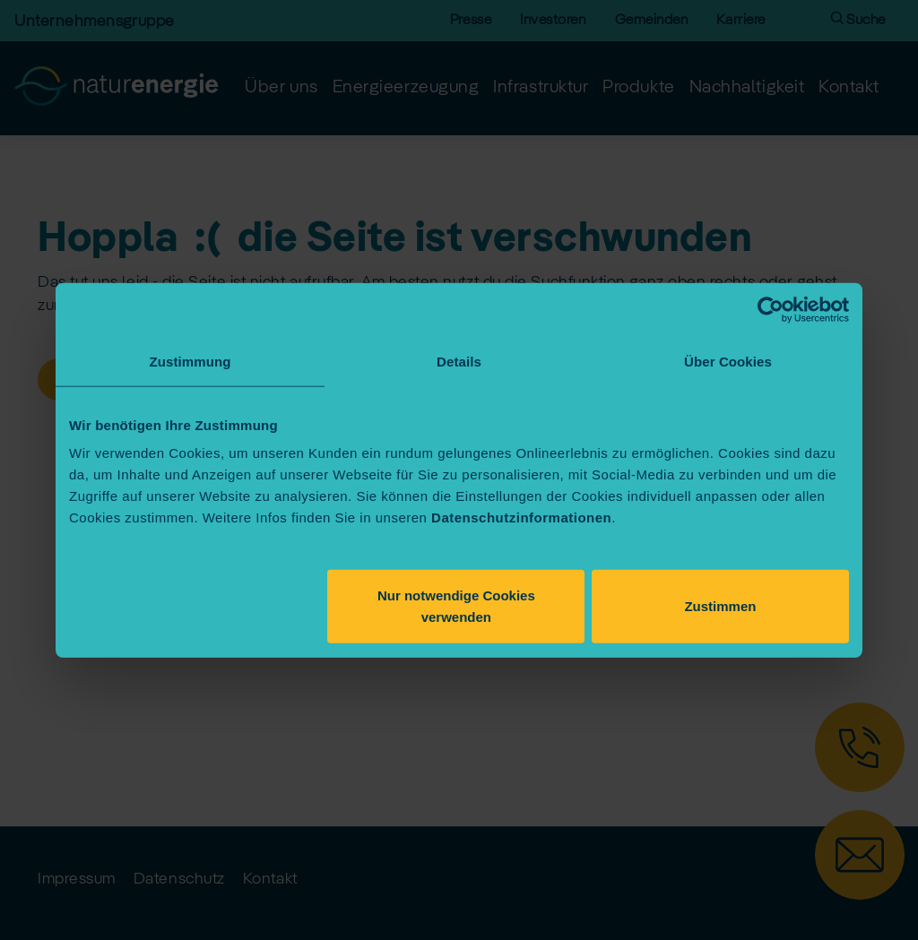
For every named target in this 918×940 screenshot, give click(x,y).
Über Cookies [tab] (728, 360)
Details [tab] (459, 360)
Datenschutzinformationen (521, 517)
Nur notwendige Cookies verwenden (456, 606)
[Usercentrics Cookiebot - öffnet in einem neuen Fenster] (770, 309)
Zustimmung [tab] (190, 360)
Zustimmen (720, 606)
